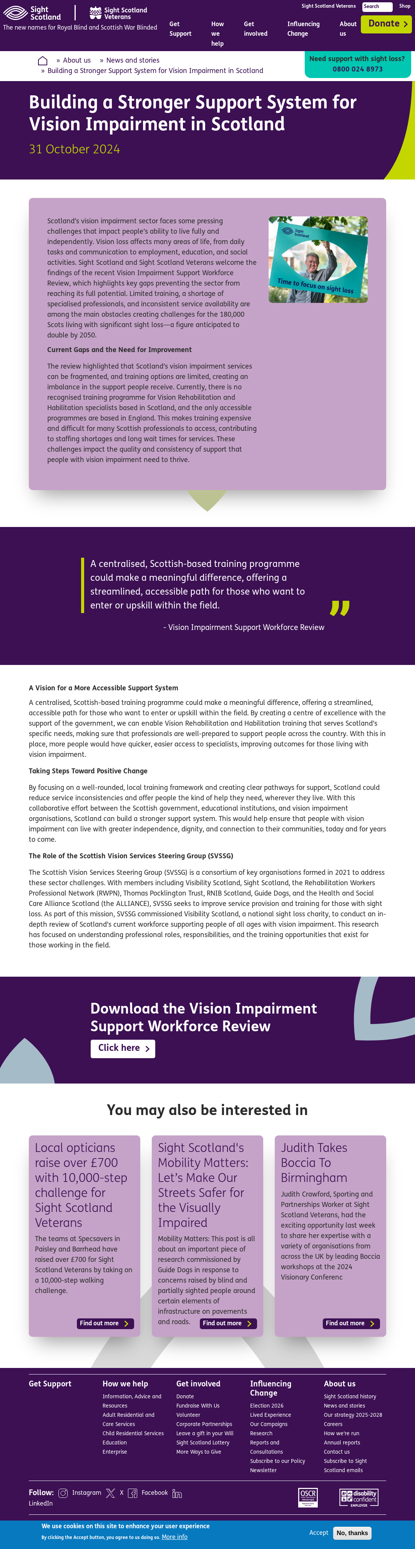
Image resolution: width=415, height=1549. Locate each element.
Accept (319, 1533)
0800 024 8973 (358, 69)
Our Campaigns (268, 1424)
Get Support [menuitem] (180, 30)
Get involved (198, 1384)
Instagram (86, 1492)
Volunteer (188, 1415)
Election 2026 (267, 1405)
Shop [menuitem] (404, 6)
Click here (119, 1048)
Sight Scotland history (350, 1396)
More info (175, 1537)
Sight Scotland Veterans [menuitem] (329, 6)
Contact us (337, 1451)
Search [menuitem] (371, 6)
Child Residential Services (133, 1433)
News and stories (132, 61)
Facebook (155, 1492)
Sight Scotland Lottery (202, 1442)
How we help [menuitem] (218, 36)
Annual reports (342, 1442)
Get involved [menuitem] (256, 31)
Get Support (50, 1384)
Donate (384, 24)
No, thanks (352, 1533)
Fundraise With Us (197, 1405)
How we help (125, 1384)
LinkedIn (41, 1503)
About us (77, 61)
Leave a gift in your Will (205, 1433)
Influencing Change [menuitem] (304, 31)
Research (261, 1433)
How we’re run (341, 1433)
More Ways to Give (198, 1451)
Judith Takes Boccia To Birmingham (315, 1164)
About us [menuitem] (349, 31)
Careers (333, 1424)
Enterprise (115, 1451)
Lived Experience (270, 1415)
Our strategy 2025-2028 (353, 1415)
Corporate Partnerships (204, 1424)
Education (115, 1442)
